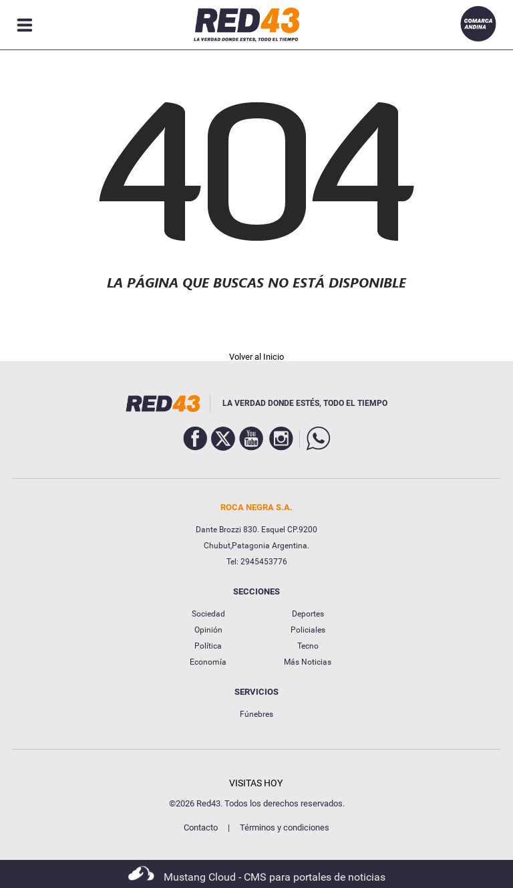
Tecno (308, 646)
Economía (208, 662)
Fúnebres (256, 714)
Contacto (201, 827)
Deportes (308, 614)
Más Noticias (307, 662)
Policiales (308, 630)
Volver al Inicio (256, 357)
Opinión (208, 630)
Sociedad (208, 614)
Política (208, 646)
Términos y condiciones (284, 827)
